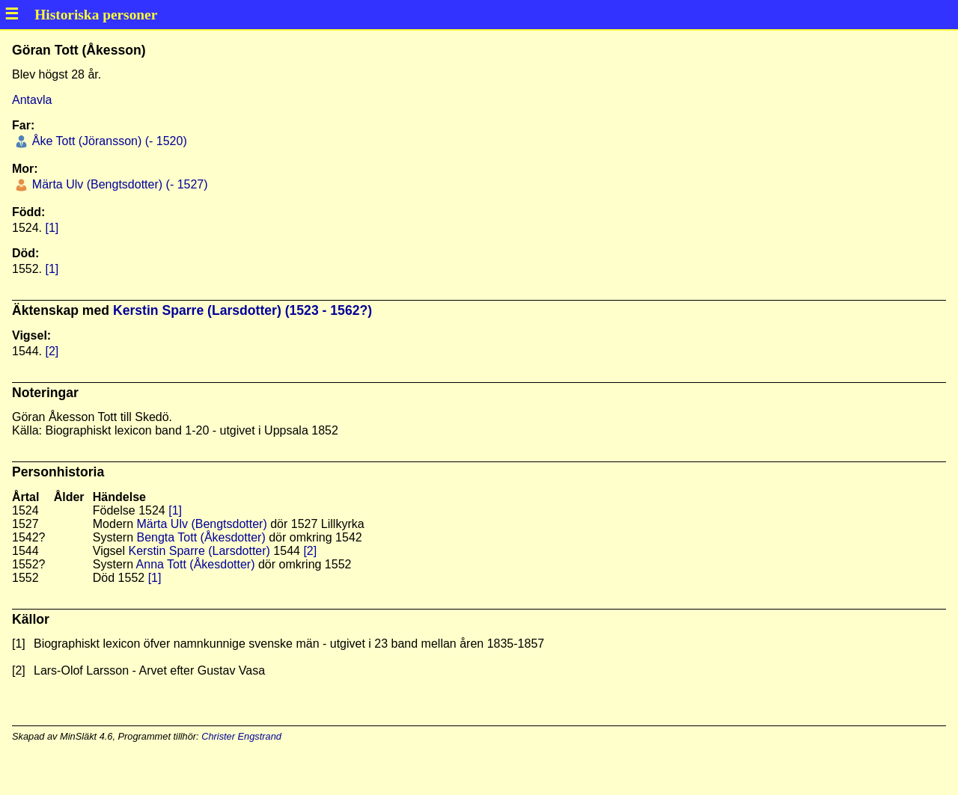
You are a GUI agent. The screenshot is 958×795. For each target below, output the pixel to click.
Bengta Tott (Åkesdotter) (200, 537)
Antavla (32, 99)
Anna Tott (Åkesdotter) (195, 564)
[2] (51, 351)
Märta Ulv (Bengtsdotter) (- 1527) (117, 184)
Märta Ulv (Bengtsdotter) (201, 524)
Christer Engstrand (241, 736)
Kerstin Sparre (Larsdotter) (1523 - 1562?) (242, 310)
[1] (51, 227)
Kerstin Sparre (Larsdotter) (199, 550)
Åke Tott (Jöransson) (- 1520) (107, 141)
